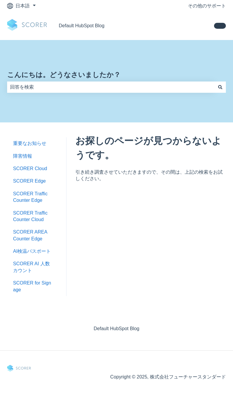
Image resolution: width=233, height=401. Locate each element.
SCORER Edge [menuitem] (29, 180)
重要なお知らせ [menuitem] (29, 143)
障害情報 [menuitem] (22, 156)
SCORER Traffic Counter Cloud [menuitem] (30, 216)
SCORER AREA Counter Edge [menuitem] (30, 235)
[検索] (220, 87)
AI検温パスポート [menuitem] (32, 251)
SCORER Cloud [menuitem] (30, 168)
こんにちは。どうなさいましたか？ (64, 75)
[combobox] (111, 87)
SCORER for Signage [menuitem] (32, 286)
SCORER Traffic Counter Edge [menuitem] (30, 197)
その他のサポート (207, 5)
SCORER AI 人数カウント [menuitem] (31, 267)
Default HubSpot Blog (81, 25)
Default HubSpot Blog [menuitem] (117, 328)
